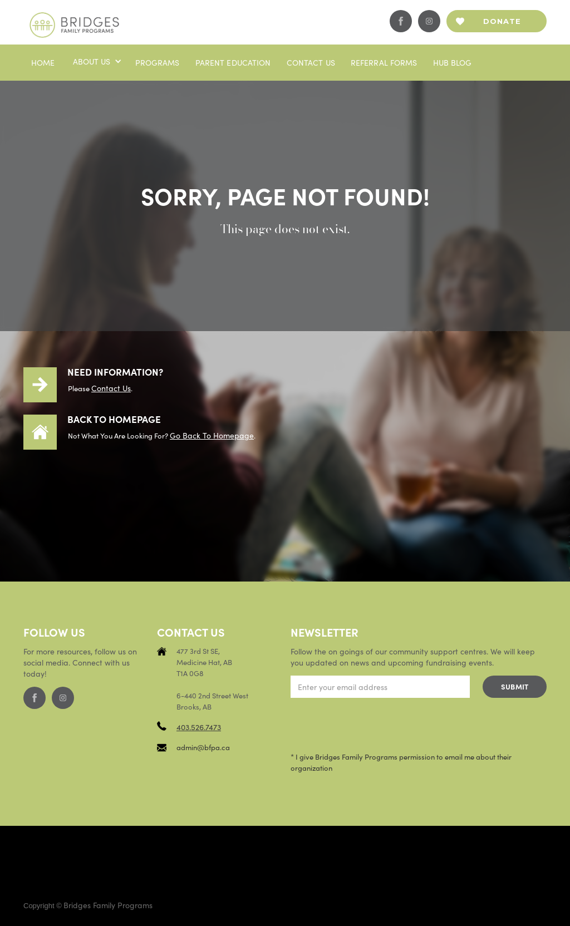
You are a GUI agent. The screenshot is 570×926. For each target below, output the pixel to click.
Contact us (311, 62)
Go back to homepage (212, 435)
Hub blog (452, 62)
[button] (96, 61)
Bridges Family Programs (108, 904)
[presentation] (375, 725)
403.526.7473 (198, 726)
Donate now (502, 24)
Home (43, 62)
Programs (157, 62)
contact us (111, 387)
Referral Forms (384, 62)
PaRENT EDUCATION (233, 62)
